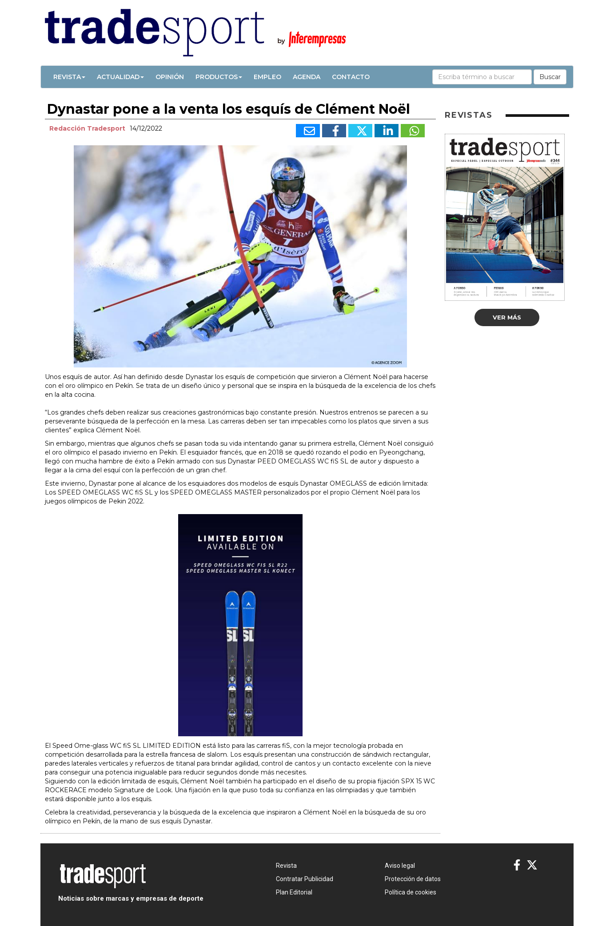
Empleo (267, 77)
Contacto (351, 77)
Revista (69, 77)
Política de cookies (410, 892)
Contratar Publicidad (304, 878)
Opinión (169, 77)
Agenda (306, 77)
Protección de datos (413, 878)
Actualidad (120, 77)
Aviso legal (400, 865)
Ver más (507, 317)
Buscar (550, 77)
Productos (218, 77)
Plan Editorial (294, 892)
